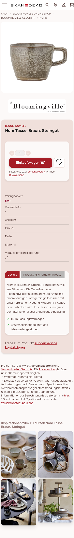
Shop (4, 13)
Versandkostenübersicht (17, 369)
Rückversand (16, 175)
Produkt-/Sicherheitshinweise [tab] (42, 274)
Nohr (43, 17)
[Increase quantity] (28, 153)
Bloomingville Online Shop (32, 13)
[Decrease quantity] (11, 153)
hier (66, 395)
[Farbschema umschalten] (55, 4)
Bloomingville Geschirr (18, 17)
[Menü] (4, 4)
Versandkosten (36, 171)
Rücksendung (48, 369)
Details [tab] (12, 274)
